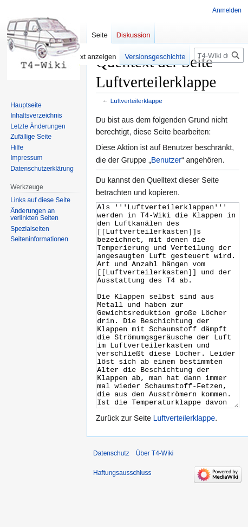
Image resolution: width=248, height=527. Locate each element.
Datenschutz (111, 494)
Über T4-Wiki (155, 494)
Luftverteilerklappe (136, 100)
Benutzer (166, 160)
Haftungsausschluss (122, 513)
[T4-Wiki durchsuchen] (219, 55)
